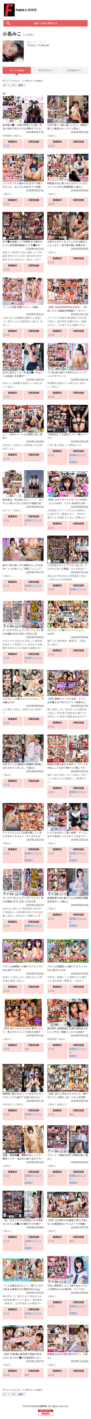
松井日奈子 (36, 256)
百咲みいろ (53, 716)
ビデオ (6, 145)
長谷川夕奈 (31, 912)
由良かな (62, 1104)
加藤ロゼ (77, 325)
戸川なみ (72, 510)
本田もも (12, 648)
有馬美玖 (7, 135)
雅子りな (52, 517)
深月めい (81, 514)
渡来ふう (32, 252)
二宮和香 (27, 445)
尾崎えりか (76, 977)
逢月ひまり (23, 1296)
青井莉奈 (62, 321)
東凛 (62, 716)
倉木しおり (14, 321)
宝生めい (7, 644)
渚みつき (17, 908)
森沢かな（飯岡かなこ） (63, 514)
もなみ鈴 (37, 445)
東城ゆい (10, 912)
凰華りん (29, 317)
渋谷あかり (21, 915)
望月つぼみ (53, 775)
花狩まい (52, 977)
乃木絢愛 (32, 1303)
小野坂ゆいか (74, 445)
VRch (26, 1048)
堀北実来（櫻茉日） (68, 640)
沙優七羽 (29, 977)
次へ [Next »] (14, 85)
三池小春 (52, 445)
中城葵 (68, 716)
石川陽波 (22, 648)
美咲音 (38, 640)
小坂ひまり (8, 317)
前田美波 (25, 321)
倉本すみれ (8, 259)
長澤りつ (7, 977)
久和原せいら (20, 644)
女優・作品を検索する (45, 23)
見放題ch (73, 461)
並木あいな (71, 709)
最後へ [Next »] (22, 85)
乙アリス (52, 317)
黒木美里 (10, 980)
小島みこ (17, 135)
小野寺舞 (20, 912)
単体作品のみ (45, 70)
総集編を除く (74, 70)
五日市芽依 (21, 1303)
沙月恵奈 (62, 317)
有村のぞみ (36, 1296)
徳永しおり (58, 709)
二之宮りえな (64, 325)
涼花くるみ (8, 448)
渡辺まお (52, 576)
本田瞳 (31, 648)
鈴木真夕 (62, 713)
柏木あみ (77, 716)
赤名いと (7, 383)
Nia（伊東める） (79, 517)
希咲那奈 (72, 317)
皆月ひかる (14, 256)
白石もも (19, 259)
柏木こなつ (66, 775)
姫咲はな (72, 713)
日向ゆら (32, 644)
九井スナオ (8, 640)
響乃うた (52, 640)
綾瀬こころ (63, 977)
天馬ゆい (7, 445)
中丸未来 (82, 317)
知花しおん (18, 977)
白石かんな (58, 778)
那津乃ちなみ (20, 252)
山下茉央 (7, 709)
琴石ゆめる (63, 576)
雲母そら (7, 252)
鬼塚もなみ (28, 709)
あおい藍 (25, 256)
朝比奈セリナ (10, 1296)
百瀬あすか (63, 517)
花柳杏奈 (82, 709)
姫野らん (32, 915)
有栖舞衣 (19, 317)
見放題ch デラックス (77, 456)
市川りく (7, 510)
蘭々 (49, 709)
